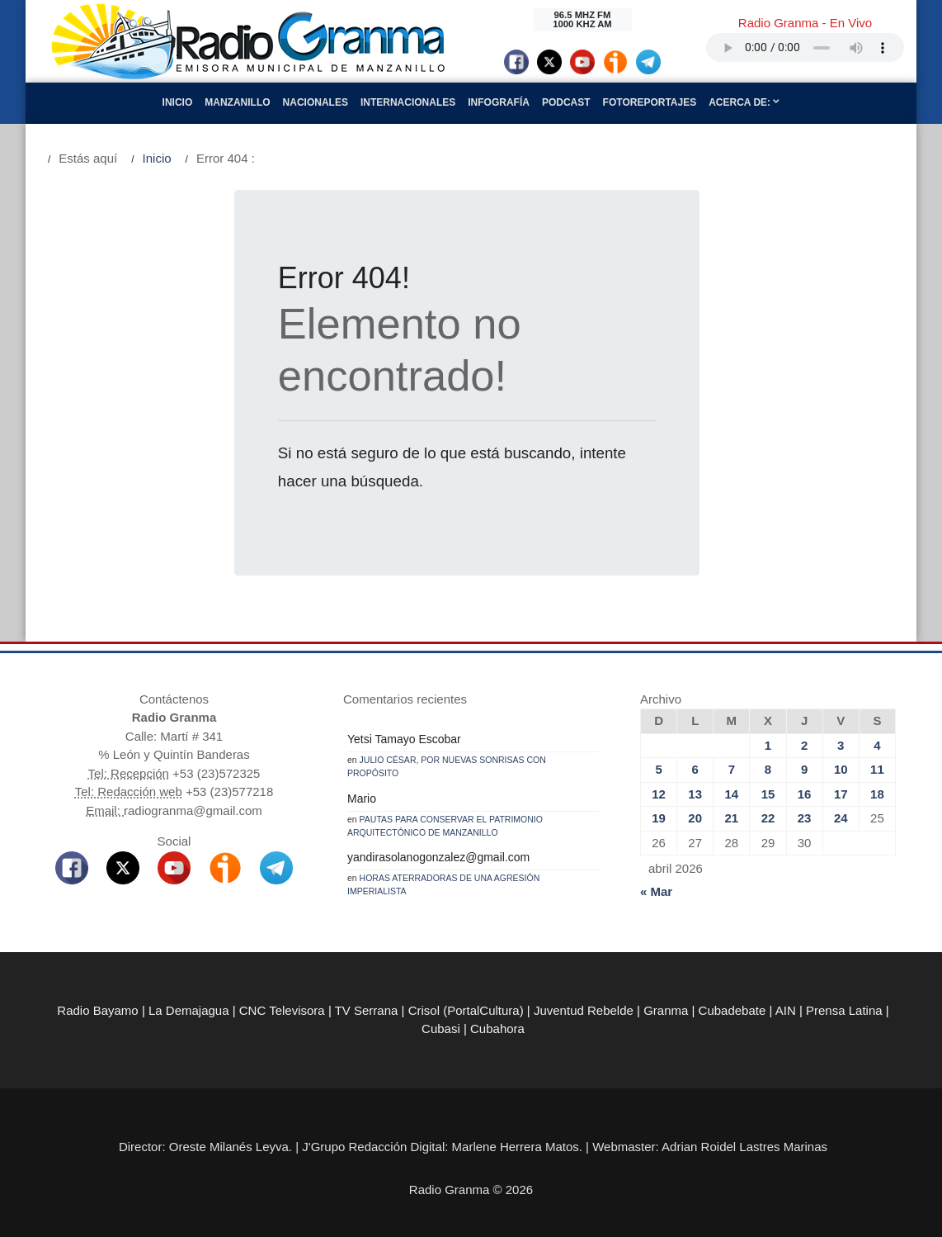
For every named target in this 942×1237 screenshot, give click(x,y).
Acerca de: (744, 102)
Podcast (566, 102)
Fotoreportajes (650, 102)
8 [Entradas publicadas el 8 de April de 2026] (768, 769)
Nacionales (315, 102)
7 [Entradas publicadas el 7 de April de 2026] (731, 769)
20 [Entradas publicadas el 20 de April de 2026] (695, 818)
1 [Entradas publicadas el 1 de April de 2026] (768, 745)
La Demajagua (188, 1010)
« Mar (656, 891)
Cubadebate (732, 1010)
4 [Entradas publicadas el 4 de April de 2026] (877, 745)
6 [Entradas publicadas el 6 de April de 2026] (695, 769)
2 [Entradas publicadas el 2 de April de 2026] (804, 745)
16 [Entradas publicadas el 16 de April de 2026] (805, 794)
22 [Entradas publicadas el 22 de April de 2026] (768, 818)
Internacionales (407, 102)
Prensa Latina (844, 1010)
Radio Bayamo (97, 1010)
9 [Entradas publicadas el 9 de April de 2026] (804, 769)
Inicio (177, 102)
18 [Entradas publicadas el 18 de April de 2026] (877, 794)
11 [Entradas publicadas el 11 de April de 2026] (877, 769)
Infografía (499, 102)
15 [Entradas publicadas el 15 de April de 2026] (768, 794)
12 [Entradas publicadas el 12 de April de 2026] (659, 794)
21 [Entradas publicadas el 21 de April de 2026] (732, 818)
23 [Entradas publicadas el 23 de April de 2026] (805, 818)
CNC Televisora (282, 1010)
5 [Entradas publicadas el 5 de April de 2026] (658, 769)
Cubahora (497, 1028)
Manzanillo (237, 102)
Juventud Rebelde (583, 1010)
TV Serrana (366, 1010)
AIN (785, 1010)
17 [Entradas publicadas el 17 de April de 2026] (841, 794)
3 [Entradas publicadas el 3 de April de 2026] (840, 745)
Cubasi (441, 1028)
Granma (665, 1010)
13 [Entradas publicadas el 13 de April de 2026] (695, 794)
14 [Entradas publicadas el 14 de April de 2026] (732, 794)
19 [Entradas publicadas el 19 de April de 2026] (659, 818)
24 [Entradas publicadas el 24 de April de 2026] (841, 818)
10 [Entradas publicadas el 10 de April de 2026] (841, 769)
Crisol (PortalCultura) (466, 1010)
